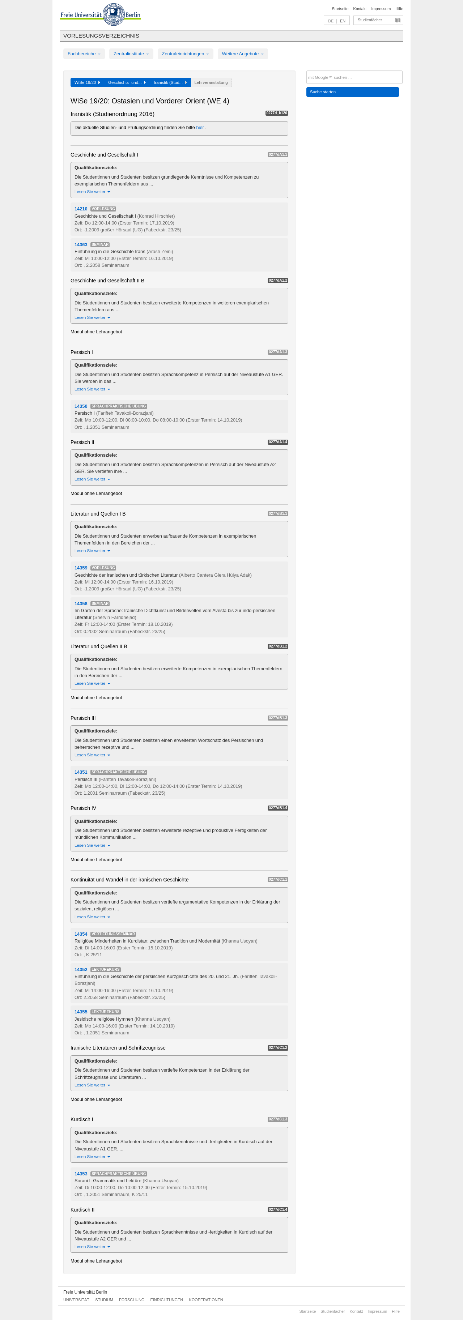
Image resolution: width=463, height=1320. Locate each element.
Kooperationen (206, 1300)
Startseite (340, 9)
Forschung (131, 1300)
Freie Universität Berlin (85, 1292)
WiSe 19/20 (87, 82)
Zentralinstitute (131, 53)
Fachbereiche (84, 53)
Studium (104, 1300)
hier (200, 127)
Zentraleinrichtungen (185, 53)
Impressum (381, 9)
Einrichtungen (166, 1300)
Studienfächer (370, 20)
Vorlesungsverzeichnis (101, 36)
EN (342, 21)
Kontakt (360, 9)
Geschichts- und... (127, 82)
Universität (76, 1300)
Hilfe (399, 9)
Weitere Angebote (243, 53)
